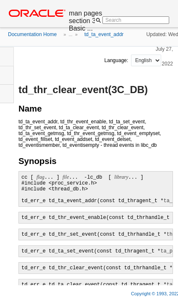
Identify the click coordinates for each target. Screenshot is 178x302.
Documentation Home (32, 34)
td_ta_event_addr (103, 34)
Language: (117, 60)
